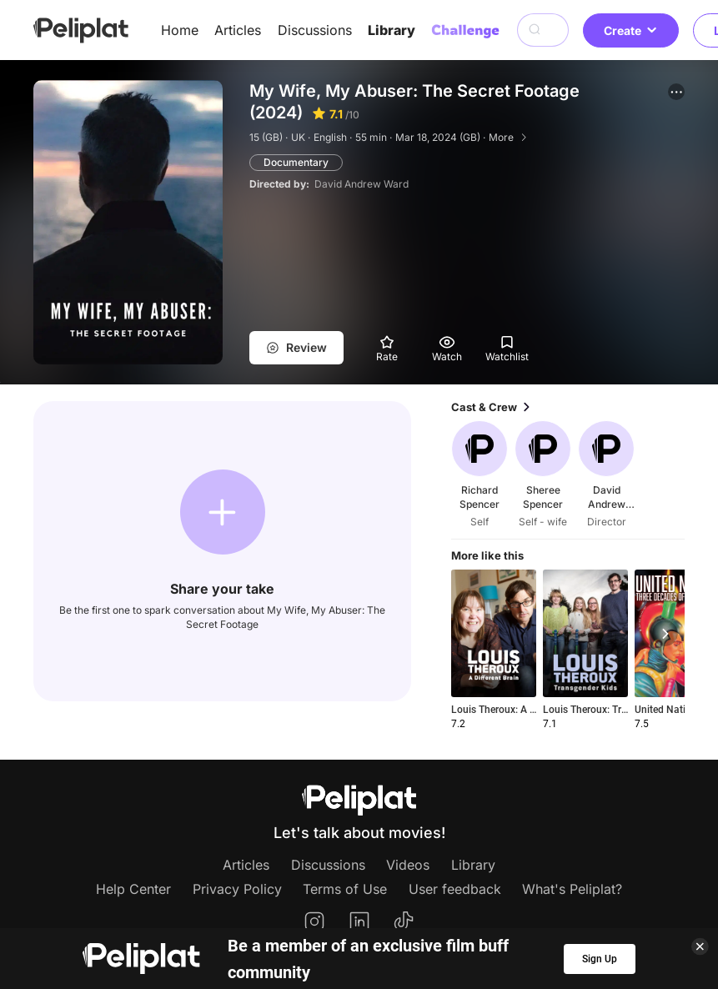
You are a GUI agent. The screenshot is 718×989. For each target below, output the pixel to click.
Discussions (315, 30)
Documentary (296, 162)
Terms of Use (345, 889)
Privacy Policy (237, 889)
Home (179, 30)
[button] (676, 91)
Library (391, 30)
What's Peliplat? (572, 889)
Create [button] (631, 30)
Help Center (133, 889)
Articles (237, 30)
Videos (407, 864)
